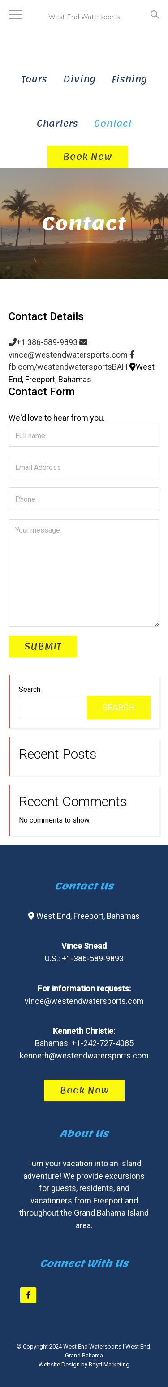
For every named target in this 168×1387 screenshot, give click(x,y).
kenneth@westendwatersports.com (84, 1055)
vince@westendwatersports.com (84, 1001)
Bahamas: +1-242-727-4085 (84, 1043)
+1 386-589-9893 (43, 342)
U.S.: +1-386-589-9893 (84, 958)
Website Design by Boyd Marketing (84, 1364)
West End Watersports (84, 27)
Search (29, 689)
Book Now (84, 1090)
